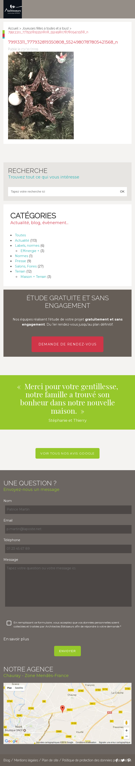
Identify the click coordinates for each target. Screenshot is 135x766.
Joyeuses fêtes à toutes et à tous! (45, 28)
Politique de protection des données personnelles (96, 760)
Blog (6, 760)
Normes (21, 256)
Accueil (13, 28)
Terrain (20, 271)
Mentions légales (26, 760)
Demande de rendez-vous (67, 344)
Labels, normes (27, 245)
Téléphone (11, 540)
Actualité (22, 240)
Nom (7, 501)
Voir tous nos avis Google (67, 453)
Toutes (20, 235)
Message (10, 560)
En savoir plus (16, 639)
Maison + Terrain (33, 277)
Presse (20, 261)
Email (7, 520)
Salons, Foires (26, 266)
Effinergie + (30, 251)
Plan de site (50, 760)
